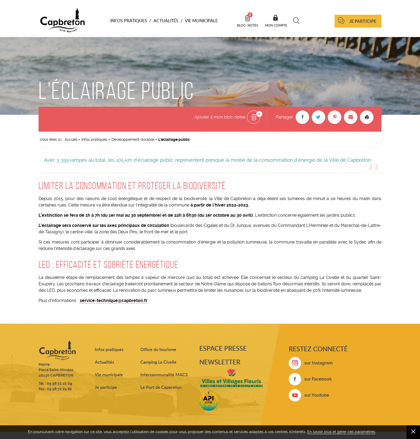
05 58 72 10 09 (59, 383)
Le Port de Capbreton (161, 387)
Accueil (71, 139)
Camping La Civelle (158, 362)
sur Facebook (318, 379)
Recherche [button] (296, 20)
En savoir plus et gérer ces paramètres (341, 432)
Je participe (362, 21)
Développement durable (132, 139)
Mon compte (276, 25)
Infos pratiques (94, 139)
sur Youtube (316, 395)
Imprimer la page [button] (366, 117)
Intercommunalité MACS (164, 374)
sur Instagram (318, 363)
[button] (302, 117)
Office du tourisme (158, 349)
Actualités (104, 362)
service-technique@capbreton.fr (113, 300)
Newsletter (219, 361)
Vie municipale (109, 374)
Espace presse (223, 348)
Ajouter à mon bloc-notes (220, 117)
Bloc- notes (247, 19)
